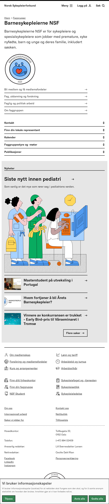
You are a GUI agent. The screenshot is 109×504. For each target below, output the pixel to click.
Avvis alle (79, 498)
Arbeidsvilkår (69, 368)
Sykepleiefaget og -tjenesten (79, 380)
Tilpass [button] (9, 498)
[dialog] (54, 491)
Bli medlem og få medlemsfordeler (25, 89)
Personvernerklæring (67, 458)
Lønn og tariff (69, 355)
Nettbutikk (61, 414)
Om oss (8, 408)
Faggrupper (19, 17)
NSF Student (17, 393)
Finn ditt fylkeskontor (22, 380)
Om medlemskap (20, 355)
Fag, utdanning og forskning (21, 96)
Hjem (7, 17)
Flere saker (73, 333)
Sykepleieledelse (71, 393)
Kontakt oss (62, 408)
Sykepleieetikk (70, 387)
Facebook (9, 458)
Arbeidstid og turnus (73, 361)
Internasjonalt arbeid (15, 414)
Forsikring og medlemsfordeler (28, 361)
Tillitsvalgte (62, 420)
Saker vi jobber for (14, 420)
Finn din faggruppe (21, 387)
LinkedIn (9, 461)
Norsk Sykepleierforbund (20, 5)
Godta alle (97, 498)
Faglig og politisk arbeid (19, 103)
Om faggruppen (13, 110)
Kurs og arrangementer (24, 368)
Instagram (9, 465)
